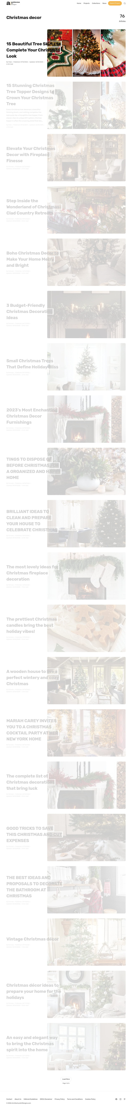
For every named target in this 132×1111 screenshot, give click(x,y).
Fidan (10, 62)
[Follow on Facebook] (116, 1099)
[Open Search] (125, 3)
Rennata (11, 166)
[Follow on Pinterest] (124, 1099)
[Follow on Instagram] (120, 1099)
